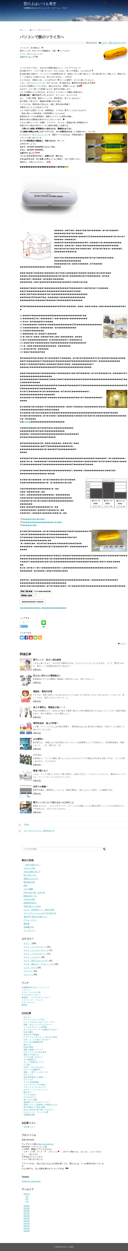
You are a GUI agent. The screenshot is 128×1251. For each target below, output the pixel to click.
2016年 (27, 1216)
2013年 (27, 1223)
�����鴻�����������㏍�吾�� (41, 522)
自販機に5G (29, 927)
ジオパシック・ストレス (32, 1000)
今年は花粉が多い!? (32, 872)
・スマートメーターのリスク (34, 1087)
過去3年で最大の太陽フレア (36, 917)
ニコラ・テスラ (30, 968)
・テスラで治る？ (29, 1095)
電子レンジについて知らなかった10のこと (53, 802)
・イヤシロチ (27, 1080)
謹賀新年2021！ (30, 903)
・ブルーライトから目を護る (34, 1052)
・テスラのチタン (29, 1097)
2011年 (27, 1228)
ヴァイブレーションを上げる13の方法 (40, 913)
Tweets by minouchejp (31, 1181)
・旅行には (26, 1045)
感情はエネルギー (31, 879)
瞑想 (25, 886)
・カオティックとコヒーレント (35, 1090)
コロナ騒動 (28, 889)
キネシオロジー (28, 1002)
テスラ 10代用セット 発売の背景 (39, 910)
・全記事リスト (28, 1127)
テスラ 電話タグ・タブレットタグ (39, 964)
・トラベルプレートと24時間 (34, 1027)
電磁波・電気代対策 (42, 691)
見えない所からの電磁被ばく (47, 675)
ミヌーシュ (28, 975)
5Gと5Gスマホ (30, 875)
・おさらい (26, 1017)
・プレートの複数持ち (31, 1070)
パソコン (37, 755)
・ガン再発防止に (29, 1060)
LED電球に (38, 739)
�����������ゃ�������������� (43, 608)
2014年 (27, 1221)
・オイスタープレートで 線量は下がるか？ (40, 1030)
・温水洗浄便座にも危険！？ (34, 1077)
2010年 (27, 1231)
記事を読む (37, 669)
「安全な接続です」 (32, 865)
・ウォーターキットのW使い (34, 1085)
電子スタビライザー (35, 83)
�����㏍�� (28, 525)
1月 (26, 1201)
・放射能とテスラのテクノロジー (36, 1102)
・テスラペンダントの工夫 (33, 1020)
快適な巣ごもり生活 (32, 906)
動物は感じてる (30, 896)
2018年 (27, 1211)
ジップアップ (29, 931)
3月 (26, 1196)
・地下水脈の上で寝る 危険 (33, 1107)
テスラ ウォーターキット (35, 947)
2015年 (27, 1218)
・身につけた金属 (29, 1100)
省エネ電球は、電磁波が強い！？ (49, 707)
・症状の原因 (27, 1047)
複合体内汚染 (29, 882)
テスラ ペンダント (32, 957)
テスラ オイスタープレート (36, 950)
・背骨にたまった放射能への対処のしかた (40, 1105)
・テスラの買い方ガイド (32, 1057)
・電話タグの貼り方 (30, 1055)
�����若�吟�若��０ (33, 519)
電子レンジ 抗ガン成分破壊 (47, 660)
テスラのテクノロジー (31, 995)
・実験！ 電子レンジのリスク (35, 1072)
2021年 (27, 1194)
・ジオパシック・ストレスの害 (35, 1112)
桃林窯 (24, 1005)
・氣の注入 (26, 1092)
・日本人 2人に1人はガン (33, 1067)
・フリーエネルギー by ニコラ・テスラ (38, 1022)
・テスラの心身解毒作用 (32, 1042)
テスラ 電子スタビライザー (113, 43)
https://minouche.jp (45, 1144)
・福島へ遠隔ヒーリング (32, 1050)
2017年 (27, 1213)
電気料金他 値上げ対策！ (46, 723)
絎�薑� (27, 422)
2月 (26, 1199)
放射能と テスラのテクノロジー (36, 997)
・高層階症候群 (28, 1115)
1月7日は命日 (29, 899)
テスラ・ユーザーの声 (31, 992)
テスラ (123, 644)
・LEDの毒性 (27, 1032)
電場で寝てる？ (40, 771)
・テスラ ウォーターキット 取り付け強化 (39, 1037)
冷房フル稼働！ (40, 786)
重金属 (26, 924)
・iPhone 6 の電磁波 (30, 1035)
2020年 (27, 1206)
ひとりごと (28, 971)
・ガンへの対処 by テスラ (33, 1062)
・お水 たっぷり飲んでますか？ (36, 1040)
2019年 (27, 1208)
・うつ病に (26, 1065)
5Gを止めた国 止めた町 (34, 892)
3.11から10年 (29, 868)
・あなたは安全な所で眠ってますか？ (38, 1110)
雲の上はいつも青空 (39, 4)
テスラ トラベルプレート (35, 954)
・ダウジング (27, 1075)
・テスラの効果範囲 (30, 1082)
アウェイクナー (30, 920)
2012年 (27, 1226)
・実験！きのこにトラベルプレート (37, 1025)
